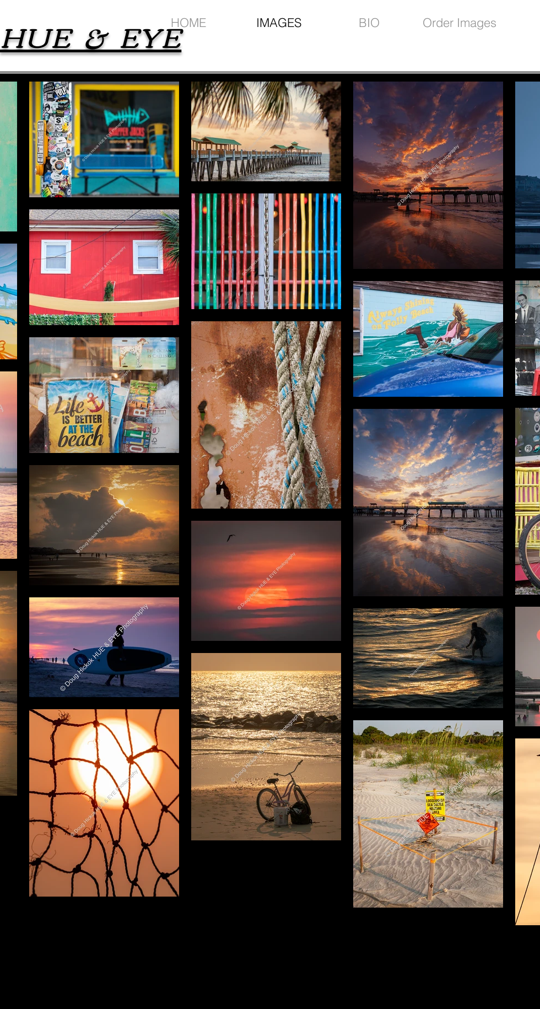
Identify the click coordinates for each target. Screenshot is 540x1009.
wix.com (351, 970)
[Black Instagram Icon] (478, 963)
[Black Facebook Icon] (458, 963)
